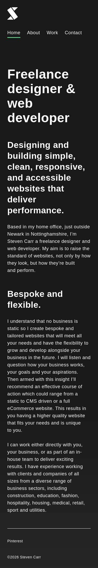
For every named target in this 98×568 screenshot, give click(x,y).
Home (13, 32)
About (33, 32)
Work (52, 32)
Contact (73, 32)
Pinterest (15, 541)
